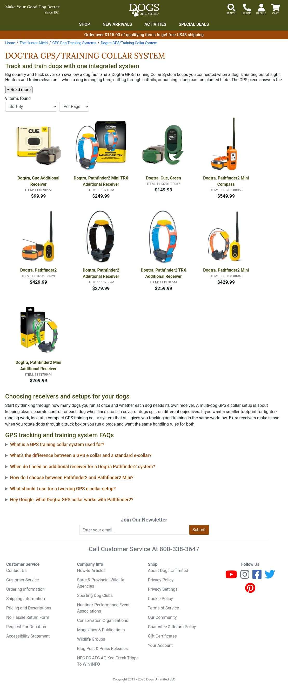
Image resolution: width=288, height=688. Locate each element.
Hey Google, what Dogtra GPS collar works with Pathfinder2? (71, 499)
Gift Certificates (162, 636)
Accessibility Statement (28, 636)
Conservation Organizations (102, 620)
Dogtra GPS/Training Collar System (129, 43)
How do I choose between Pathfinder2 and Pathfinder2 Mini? (71, 477)
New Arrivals (117, 24)
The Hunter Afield (33, 43)
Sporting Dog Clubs (95, 595)
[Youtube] (231, 576)
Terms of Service (163, 608)
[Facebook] (257, 576)
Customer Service (22, 579)
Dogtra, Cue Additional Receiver (39, 181)
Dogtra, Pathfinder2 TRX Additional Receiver (164, 273)
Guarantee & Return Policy (172, 626)
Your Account (160, 645)
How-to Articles (91, 570)
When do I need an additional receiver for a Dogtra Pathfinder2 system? (82, 466)
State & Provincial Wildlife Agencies (100, 583)
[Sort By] (31, 107)
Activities (155, 24)
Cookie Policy (160, 598)
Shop (84, 24)
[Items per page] (74, 107)
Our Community (162, 617)
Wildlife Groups (91, 639)
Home (10, 43)
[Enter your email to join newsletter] (133, 530)
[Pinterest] (250, 590)
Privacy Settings (163, 589)
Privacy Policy (161, 579)
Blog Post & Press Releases (102, 648)
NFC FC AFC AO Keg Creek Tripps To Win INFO (108, 661)
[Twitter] (270, 576)
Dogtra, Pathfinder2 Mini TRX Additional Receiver (101, 181)
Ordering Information (25, 589)
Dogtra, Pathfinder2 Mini (226, 270)
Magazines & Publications (101, 629)
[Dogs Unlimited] (144, 10)
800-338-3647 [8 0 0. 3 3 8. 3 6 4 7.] (179, 549)
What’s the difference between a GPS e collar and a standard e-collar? (81, 455)
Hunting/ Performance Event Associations (103, 608)
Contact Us (16, 570)
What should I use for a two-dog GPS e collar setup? (63, 488)
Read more (19, 89)
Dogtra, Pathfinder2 (38, 270)
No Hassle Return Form (27, 617)
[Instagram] (245, 576)
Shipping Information (25, 598)
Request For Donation (26, 626)
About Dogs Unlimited (168, 570)
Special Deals (194, 24)
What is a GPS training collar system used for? (57, 444)
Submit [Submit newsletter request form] (198, 529)
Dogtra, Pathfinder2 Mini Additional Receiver (39, 365)
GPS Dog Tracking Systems (74, 43)
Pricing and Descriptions (28, 608)
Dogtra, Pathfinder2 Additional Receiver (101, 273)
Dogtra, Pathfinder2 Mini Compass (226, 181)
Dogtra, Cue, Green (163, 178)
